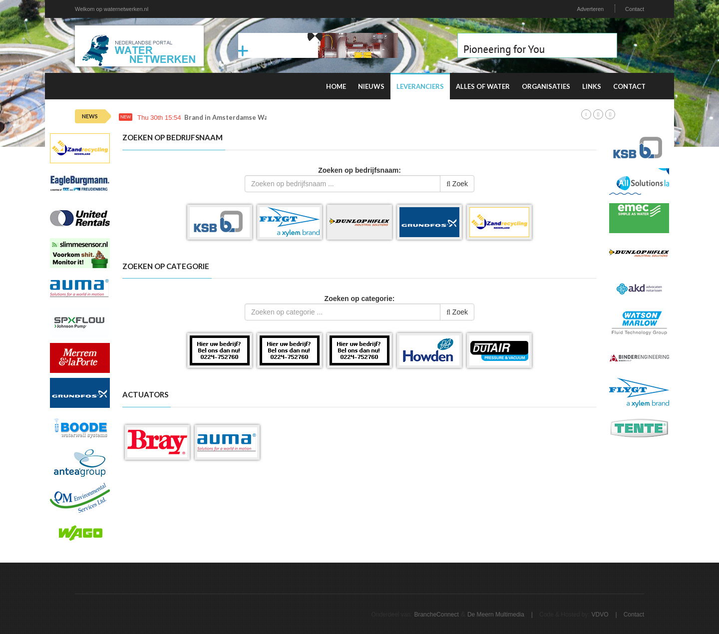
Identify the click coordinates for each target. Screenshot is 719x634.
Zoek (457, 184)
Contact (634, 9)
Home (336, 86)
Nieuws (371, 86)
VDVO (600, 614)
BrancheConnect (436, 614)
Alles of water (483, 86)
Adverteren (590, 9)
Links (591, 86)
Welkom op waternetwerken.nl (111, 9)
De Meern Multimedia (495, 614)
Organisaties (546, 86)
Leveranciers (420, 86)
